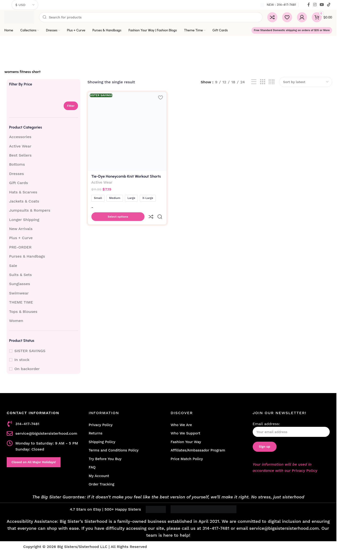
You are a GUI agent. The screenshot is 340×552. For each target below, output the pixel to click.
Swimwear (19, 293)
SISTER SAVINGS (29, 351)
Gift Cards (18, 182)
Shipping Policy (102, 442)
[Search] (150, 17)
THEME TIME (21, 302)
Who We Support (185, 433)
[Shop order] (305, 82)
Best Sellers (20, 155)
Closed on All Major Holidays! (33, 462)
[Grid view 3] (262, 82)
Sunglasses (19, 284)
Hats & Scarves (23, 192)
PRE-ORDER (20, 247)
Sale (13, 265)
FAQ (92, 467)
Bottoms (17, 164)
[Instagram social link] (315, 4)
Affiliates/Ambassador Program (198, 450)
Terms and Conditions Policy (114, 450)
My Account (99, 476)
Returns (95, 433)
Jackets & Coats (24, 201)
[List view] (253, 82)
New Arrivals (21, 228)
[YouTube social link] (321, 4)
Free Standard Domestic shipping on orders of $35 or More (292, 30)
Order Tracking (101, 484)
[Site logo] (19, 17)
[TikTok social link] (329, 4)
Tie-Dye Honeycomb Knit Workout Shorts (126, 175)
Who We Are (181, 425)
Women (16, 320)
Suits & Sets (20, 274)
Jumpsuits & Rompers (29, 210)
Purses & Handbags (27, 256)
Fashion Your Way (186, 442)
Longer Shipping (24, 219)
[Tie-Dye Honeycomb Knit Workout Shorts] (127, 131)
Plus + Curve (21, 238)
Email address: (291, 429)
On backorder (27, 368)
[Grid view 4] (271, 82)
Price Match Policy (187, 459)
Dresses (16, 173)
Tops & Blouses (23, 311)
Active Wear (20, 146)
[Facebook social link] (309, 4)
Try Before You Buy (105, 459)
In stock (21, 359)
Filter (71, 105)
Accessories (20, 137)
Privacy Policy (101, 425)
